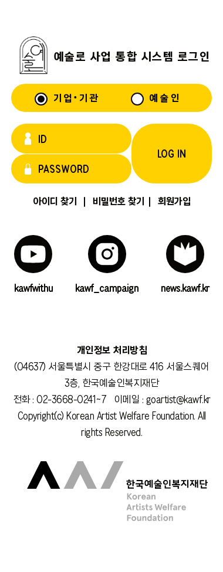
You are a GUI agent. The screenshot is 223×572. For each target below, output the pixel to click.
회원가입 (167, 201)
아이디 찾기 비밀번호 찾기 (88, 201)
